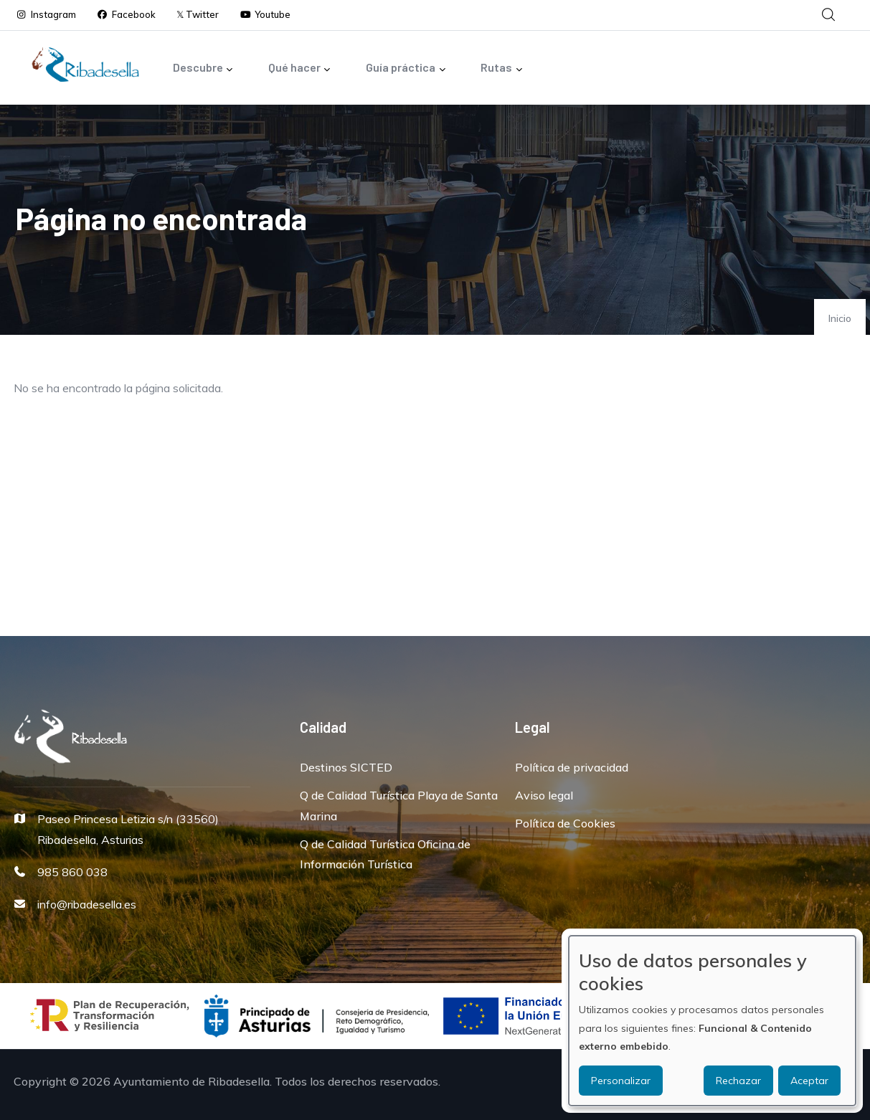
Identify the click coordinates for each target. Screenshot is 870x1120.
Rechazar (738, 1080)
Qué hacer (299, 68)
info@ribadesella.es (86, 904)
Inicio (839, 318)
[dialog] (712, 1021)
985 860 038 (72, 872)
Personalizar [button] (621, 1080)
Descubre (203, 68)
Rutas (502, 68)
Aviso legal (544, 795)
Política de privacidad (571, 767)
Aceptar (809, 1080)
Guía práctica (406, 68)
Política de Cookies (565, 823)
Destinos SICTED (346, 767)
